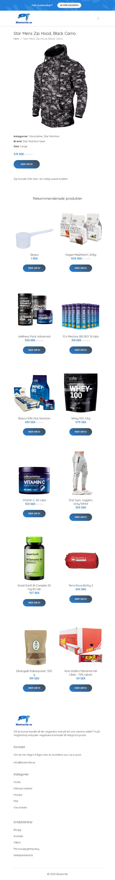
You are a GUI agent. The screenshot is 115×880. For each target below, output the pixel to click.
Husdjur (18, 794)
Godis (17, 782)
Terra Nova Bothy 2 (81, 585)
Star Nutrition (51, 136)
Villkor (17, 842)
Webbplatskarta (23, 855)
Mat (16, 801)
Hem (16, 38)
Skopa (34, 254)
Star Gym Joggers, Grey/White (81, 501)
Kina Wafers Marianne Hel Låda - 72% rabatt (81, 672)
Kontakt (18, 836)
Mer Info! (27, 164)
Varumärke (36, 136)
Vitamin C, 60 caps (34, 500)
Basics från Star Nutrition (34, 418)
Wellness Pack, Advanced (34, 336)
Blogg (17, 829)
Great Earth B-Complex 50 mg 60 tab (34, 587)
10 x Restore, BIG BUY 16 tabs (81, 336)
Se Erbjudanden (69, 5)
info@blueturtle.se (24, 762)
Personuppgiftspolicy (26, 848)
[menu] (98, 18)
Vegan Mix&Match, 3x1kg (80, 254)
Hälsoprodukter (23, 788)
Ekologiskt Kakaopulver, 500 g (34, 672)
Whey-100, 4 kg (80, 418)
